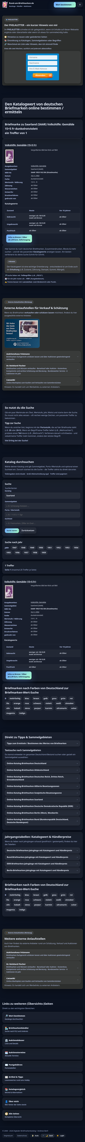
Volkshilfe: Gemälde (16, 145)
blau (27, 698)
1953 (67, 547)
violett (49, 703)
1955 (8, 552)
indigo (22, 713)
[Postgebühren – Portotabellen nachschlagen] (42, 1066)
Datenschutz (22, 1136)
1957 (26, 552)
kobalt (17, 708)
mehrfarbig (15, 698)
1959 (44, 552)
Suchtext (8, 519)
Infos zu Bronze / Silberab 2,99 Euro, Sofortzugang (19, 238)
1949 (32, 547)
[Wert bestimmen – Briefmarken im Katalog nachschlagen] (42, 1017)
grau (54, 698)
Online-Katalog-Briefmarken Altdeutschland (28, 770)
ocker (73, 708)
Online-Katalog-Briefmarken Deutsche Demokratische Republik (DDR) (40, 806)
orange (17, 703)
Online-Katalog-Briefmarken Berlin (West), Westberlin (32, 813)
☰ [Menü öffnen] (80, 5)
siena (27, 708)
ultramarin (62, 708)
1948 (23, 547)
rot (71, 698)
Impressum (8, 1136)
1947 (14, 547)
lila (7, 703)
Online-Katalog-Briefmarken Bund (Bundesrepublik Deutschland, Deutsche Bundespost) (38, 821)
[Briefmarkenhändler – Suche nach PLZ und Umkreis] (42, 1029)
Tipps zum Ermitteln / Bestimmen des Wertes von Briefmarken (36, 743)
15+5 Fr (32, 145)
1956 (17, 552)
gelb (46, 698)
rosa (27, 703)
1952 (58, 547)
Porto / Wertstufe (12, 510)
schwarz (37, 703)
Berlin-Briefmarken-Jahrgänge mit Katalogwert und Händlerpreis (38, 870)
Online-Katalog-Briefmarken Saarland (25, 799)
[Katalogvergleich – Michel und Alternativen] (42, 1090)
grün (63, 698)
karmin (48, 708)
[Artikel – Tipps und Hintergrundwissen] (42, 1078)
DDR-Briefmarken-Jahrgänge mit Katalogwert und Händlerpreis (37, 863)
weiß (58, 703)
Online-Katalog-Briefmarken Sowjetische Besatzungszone (34, 793)
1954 (76, 547)
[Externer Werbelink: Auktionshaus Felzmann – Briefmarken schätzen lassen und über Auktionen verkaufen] (42, 333)
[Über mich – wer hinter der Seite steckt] (42, 1103)
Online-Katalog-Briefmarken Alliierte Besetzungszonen (33, 786)
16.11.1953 (35, 176)
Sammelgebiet (11, 501)
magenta (10, 713)
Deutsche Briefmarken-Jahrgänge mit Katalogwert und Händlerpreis (39, 850)
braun (36, 698)
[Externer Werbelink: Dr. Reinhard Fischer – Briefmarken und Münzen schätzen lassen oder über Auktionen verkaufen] (42, 369)
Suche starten (12, 530)
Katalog (8, 491)
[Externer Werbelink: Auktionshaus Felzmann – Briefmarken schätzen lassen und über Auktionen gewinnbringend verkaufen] (42, 356)
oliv (8, 708)
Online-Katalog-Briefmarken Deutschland (26, 763)
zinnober (69, 703)
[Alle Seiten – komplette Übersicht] (42, 1115)
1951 (49, 547)
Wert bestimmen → (65, 4)
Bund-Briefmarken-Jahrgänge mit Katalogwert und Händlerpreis (37, 857)
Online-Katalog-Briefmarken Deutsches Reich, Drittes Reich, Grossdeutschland (35, 778)
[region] (42, 221)
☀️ (60, 1136)
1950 (41, 547)
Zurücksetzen (27, 530)
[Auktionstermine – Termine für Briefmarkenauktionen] (42, 1054)
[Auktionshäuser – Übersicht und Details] (42, 1041)
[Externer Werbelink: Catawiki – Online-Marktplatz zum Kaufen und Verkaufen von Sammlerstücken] (42, 381)
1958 (35, 552)
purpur (37, 708)
